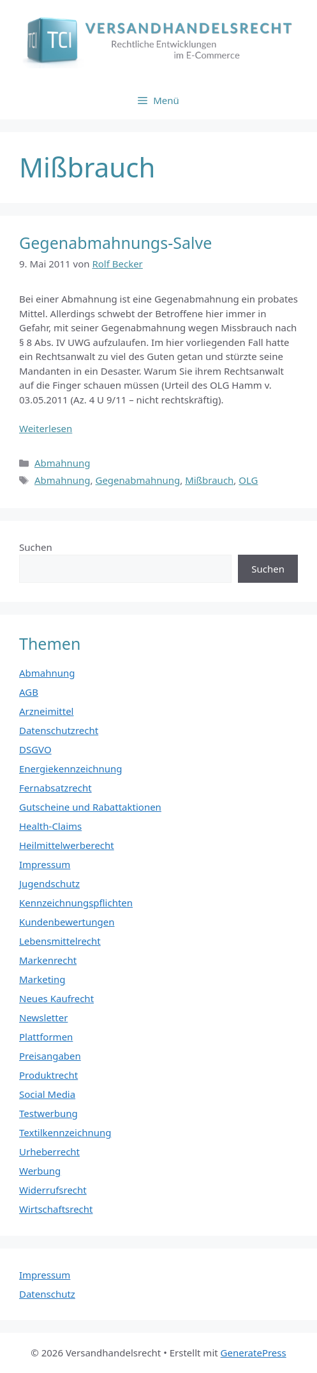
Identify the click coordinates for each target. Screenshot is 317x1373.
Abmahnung (62, 462)
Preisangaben (50, 1055)
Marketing (42, 979)
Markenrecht (48, 960)
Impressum (44, 864)
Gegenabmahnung (137, 480)
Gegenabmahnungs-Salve (115, 242)
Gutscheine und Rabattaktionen (90, 806)
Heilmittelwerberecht (66, 845)
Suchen (35, 547)
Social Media (47, 1094)
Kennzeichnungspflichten (76, 902)
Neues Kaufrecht (56, 998)
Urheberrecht (49, 1151)
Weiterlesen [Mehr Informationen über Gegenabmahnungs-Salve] (45, 428)
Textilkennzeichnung (65, 1132)
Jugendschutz (49, 883)
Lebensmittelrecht (60, 940)
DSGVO (35, 749)
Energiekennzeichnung (70, 768)
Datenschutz (47, 1293)
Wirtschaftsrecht (56, 1209)
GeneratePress (253, 1352)
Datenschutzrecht (58, 730)
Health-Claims (50, 826)
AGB (28, 692)
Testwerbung (48, 1113)
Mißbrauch (209, 480)
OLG (248, 480)
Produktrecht (48, 1075)
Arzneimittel (46, 711)
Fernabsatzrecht (55, 787)
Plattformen (46, 1036)
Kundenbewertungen (67, 921)
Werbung (40, 1170)
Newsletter (43, 1017)
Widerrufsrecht (53, 1189)
